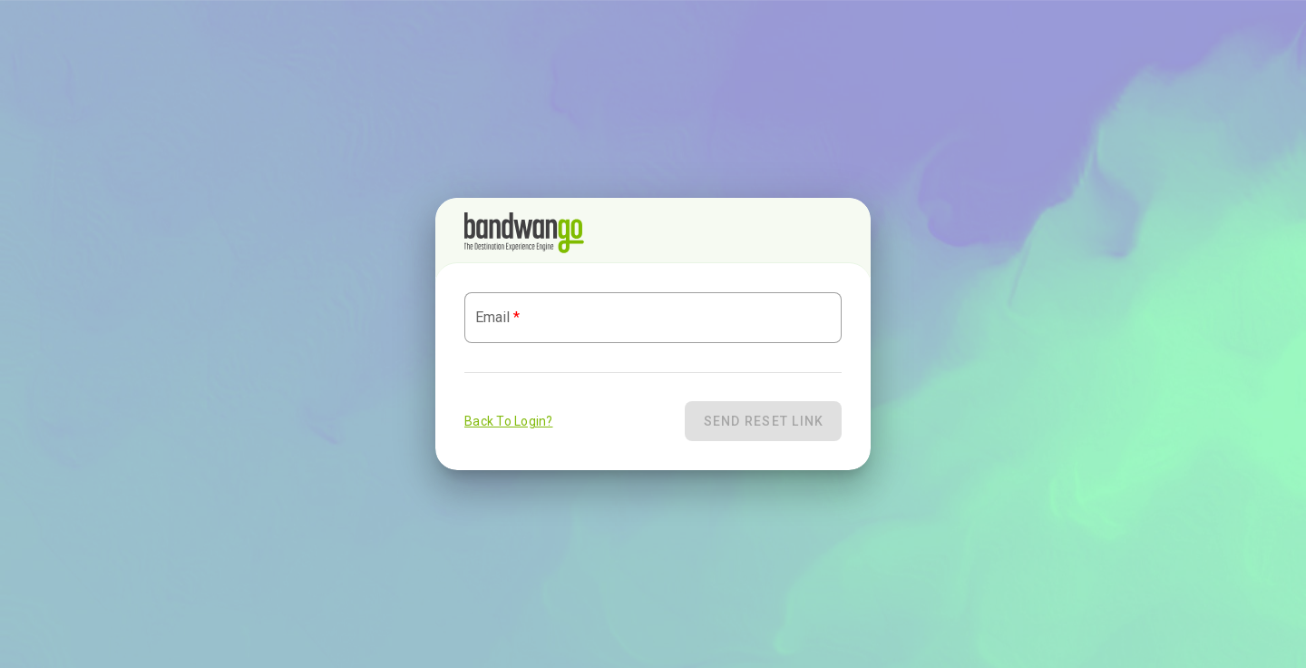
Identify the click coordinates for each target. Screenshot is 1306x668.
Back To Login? (508, 421)
